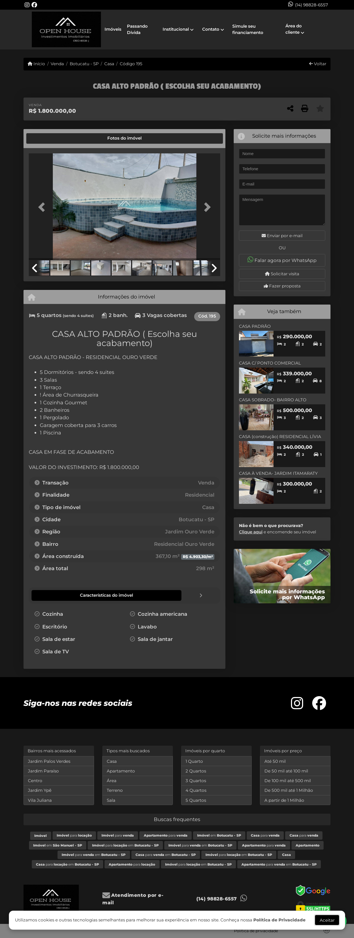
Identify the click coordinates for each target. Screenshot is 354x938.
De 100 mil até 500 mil (287, 780)
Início (36, 63)
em (219, 835)
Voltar (317, 63)
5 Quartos (196, 800)
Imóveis (113, 29)
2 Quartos (196, 770)
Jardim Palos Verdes (49, 761)
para (74, 835)
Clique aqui (250, 531)
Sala (111, 800)
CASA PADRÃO (255, 326)
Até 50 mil (275, 761)
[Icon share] (27, 5)
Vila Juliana (40, 800)
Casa (109, 63)
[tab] (47, 138)
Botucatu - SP (84, 63)
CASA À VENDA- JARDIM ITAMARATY (278, 473)
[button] (43, 207)
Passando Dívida (137, 29)
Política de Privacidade (279, 920)
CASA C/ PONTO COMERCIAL (270, 363)
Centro (35, 780)
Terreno (115, 790)
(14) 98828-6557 (311, 4)
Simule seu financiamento (247, 29)
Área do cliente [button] (293, 29)
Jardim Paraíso (43, 770)
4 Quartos (196, 790)
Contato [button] (210, 29)
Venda (57, 63)
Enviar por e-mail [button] (282, 235)
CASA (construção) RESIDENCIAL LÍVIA (280, 436)
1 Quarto (194, 761)
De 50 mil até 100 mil (286, 770)
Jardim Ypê (39, 790)
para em (125, 845)
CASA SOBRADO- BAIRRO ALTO (272, 399)
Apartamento (121, 770)
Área (111, 780)
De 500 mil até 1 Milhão (288, 790)
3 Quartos (196, 780)
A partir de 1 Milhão (284, 800)
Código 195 (131, 63)
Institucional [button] (176, 29)
